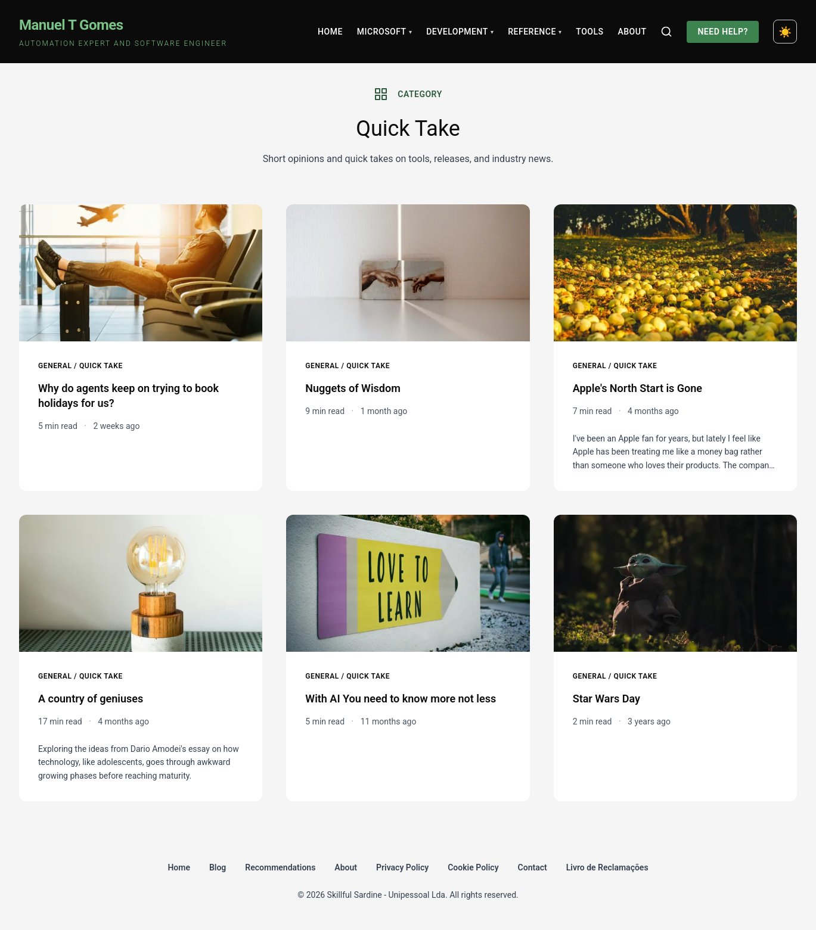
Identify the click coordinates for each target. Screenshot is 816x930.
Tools (589, 31)
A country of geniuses (90, 698)
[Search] (666, 32)
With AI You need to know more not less (400, 698)
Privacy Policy (402, 867)
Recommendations (280, 867)
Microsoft (384, 31)
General (55, 366)
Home (330, 31)
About (632, 31)
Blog (217, 867)
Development (460, 31)
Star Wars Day (606, 698)
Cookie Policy (473, 867)
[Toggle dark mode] (785, 31)
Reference (534, 31)
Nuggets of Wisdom (352, 388)
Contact (532, 867)
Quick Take (101, 366)
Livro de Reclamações (607, 867)
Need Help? (722, 31)
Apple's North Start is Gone (637, 388)
